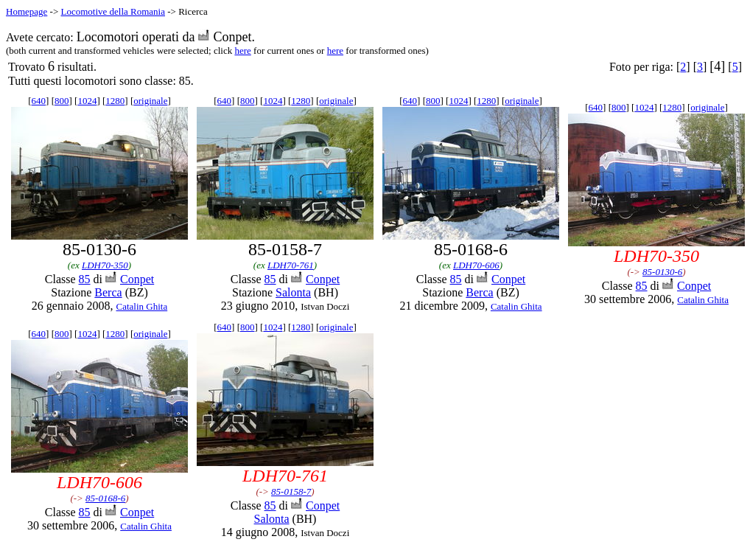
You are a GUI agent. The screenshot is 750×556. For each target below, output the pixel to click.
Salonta (293, 292)
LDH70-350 (105, 265)
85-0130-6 (662, 271)
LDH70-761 (290, 265)
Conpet (137, 279)
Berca (108, 292)
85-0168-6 (105, 498)
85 (85, 279)
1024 (87, 100)
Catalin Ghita (141, 306)
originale (150, 100)
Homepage (26, 11)
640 (39, 100)
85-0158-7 (291, 491)
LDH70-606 (476, 265)
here (242, 50)
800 (62, 100)
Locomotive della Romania (112, 11)
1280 (115, 100)
